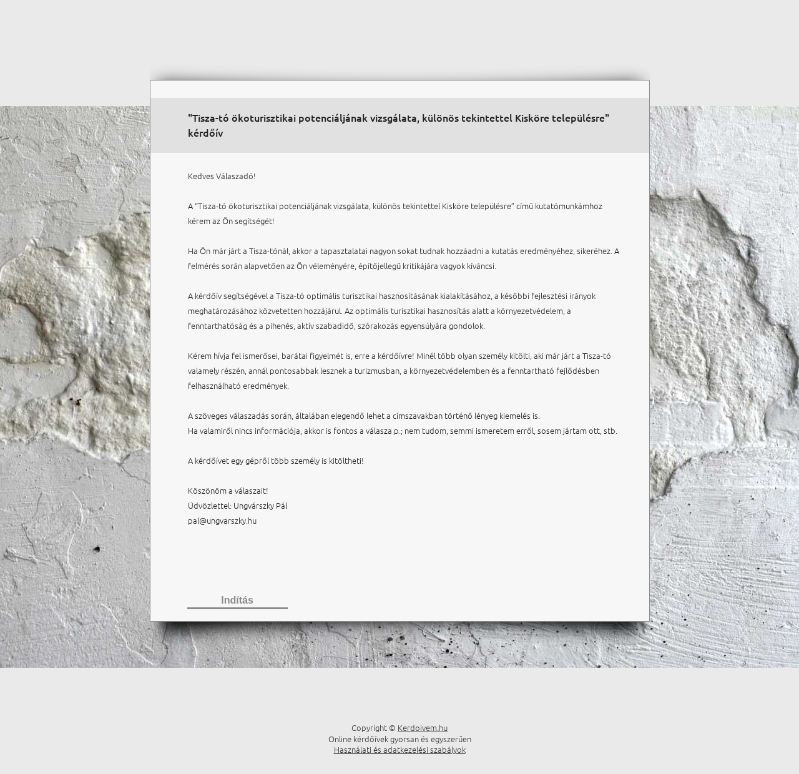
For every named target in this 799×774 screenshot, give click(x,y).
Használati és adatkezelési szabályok (400, 749)
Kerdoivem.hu (423, 727)
